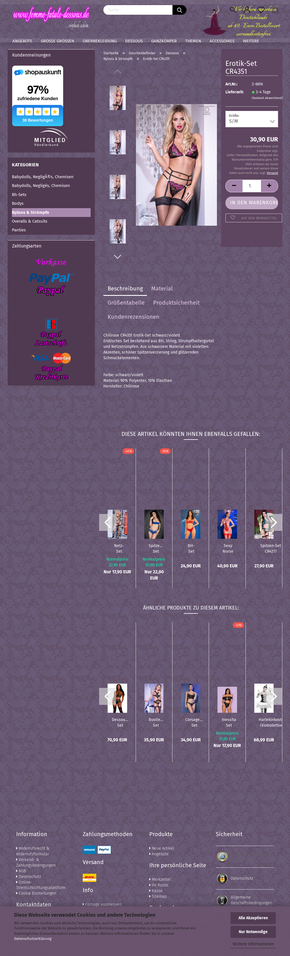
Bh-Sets (19, 194)
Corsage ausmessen (102, 904)
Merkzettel (160, 879)
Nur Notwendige (253, 931)
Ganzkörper (164, 41)
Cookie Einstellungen (36, 893)
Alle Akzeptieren (253, 918)
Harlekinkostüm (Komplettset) (273, 722)
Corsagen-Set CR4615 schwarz (194, 722)
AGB (21, 871)
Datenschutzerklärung (33, 938)
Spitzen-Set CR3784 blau (156, 548)
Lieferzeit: (234, 92)
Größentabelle (126, 302)
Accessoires (222, 41)
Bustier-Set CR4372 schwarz (156, 722)
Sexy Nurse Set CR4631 (228, 548)
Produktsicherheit (176, 302)
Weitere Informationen (253, 944)
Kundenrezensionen (133, 316)
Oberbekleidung (100, 41)
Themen (193, 41)
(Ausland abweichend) (267, 98)
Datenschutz (28, 876)
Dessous (134, 41)
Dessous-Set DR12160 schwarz (120, 722)
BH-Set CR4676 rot (191, 548)
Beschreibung (125, 288)
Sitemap (158, 896)
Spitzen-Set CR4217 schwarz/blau (271, 548)
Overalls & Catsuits (29, 221)
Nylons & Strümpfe (30, 212)
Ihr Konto (158, 885)
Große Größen (57, 41)
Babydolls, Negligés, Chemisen (41, 185)
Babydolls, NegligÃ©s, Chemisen (43, 176)
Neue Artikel (161, 848)
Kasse (156, 890)
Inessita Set (229, 722)
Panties (19, 229)
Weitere (251, 41)
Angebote (22, 41)
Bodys (18, 203)
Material (162, 288)
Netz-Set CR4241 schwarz (119, 548)
